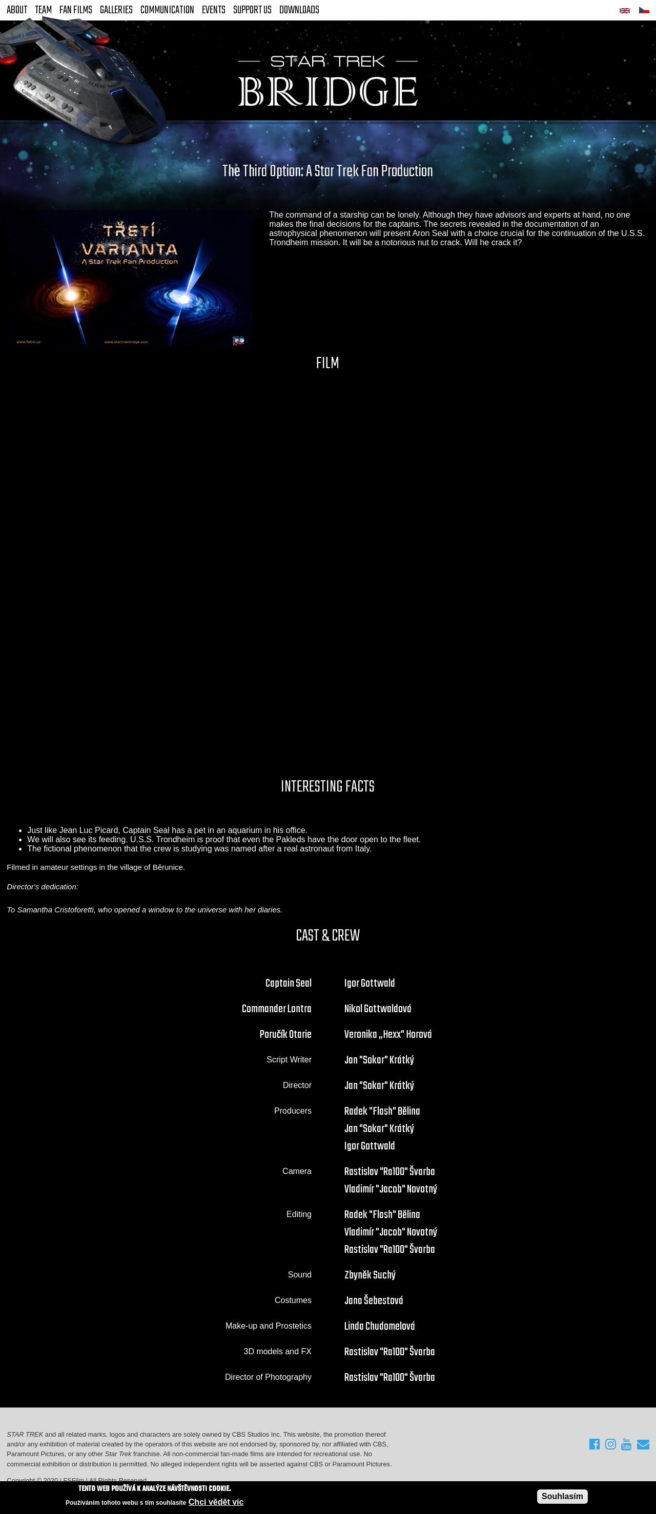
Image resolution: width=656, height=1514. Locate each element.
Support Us (252, 10)
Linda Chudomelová (379, 1326)
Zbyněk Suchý (370, 1275)
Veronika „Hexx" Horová (388, 1034)
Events (213, 10)
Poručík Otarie (286, 1034)
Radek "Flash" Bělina (382, 1111)
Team (43, 10)
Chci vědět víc (216, 1502)
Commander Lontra (277, 1009)
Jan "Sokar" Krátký (379, 1060)
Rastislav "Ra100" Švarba (389, 1172)
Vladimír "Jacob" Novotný (390, 1189)
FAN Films (75, 10)
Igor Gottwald (369, 983)
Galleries (116, 10)
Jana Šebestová (373, 1301)
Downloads (299, 10)
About (17, 10)
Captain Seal (288, 983)
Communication (167, 10)
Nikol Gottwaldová (378, 1009)
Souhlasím (562, 1496)
